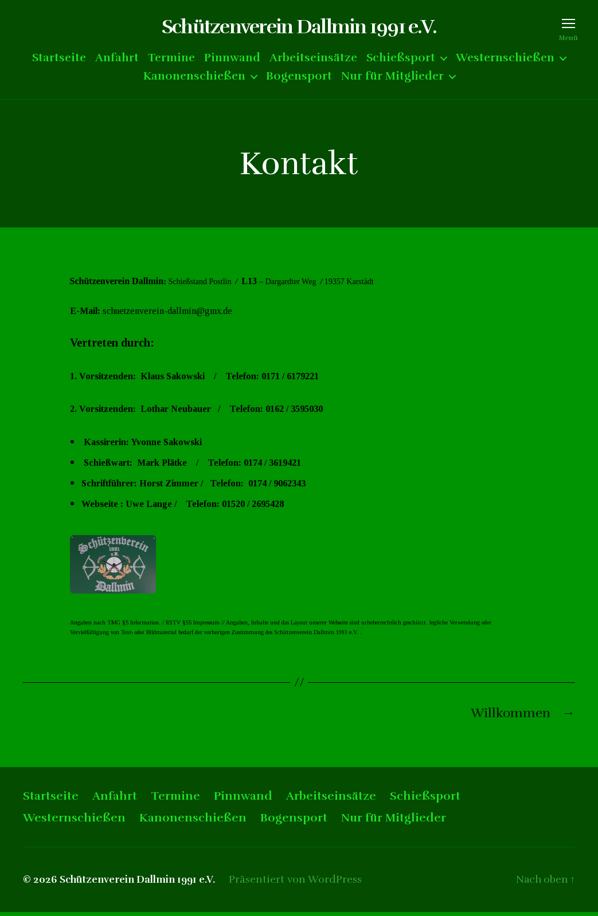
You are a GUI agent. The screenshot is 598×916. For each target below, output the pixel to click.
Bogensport (299, 79)
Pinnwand (232, 61)
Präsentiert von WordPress (301, 883)
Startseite (59, 61)
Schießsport (400, 61)
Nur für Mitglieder (392, 79)
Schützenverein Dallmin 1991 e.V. (299, 28)
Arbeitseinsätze (313, 61)
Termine (171, 61)
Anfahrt (117, 61)
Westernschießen (505, 61)
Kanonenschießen (194, 79)
